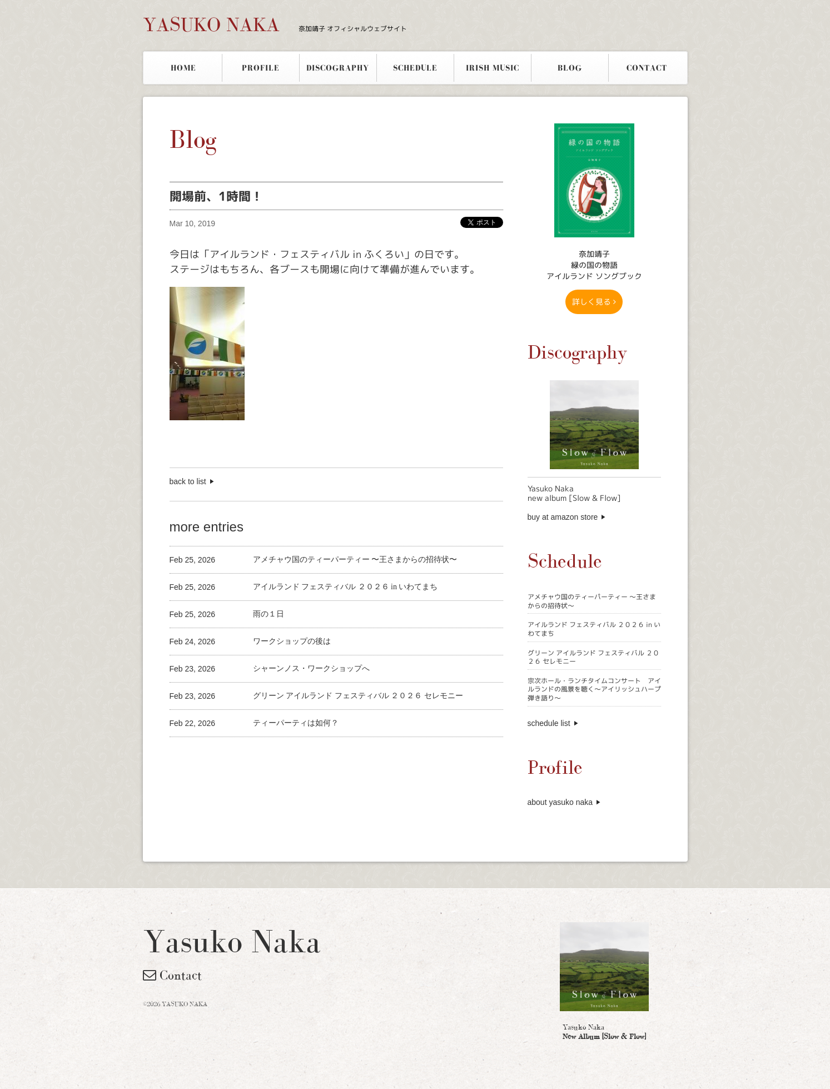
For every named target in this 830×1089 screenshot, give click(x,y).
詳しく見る (594, 301)
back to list (188, 481)
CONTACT (647, 67)
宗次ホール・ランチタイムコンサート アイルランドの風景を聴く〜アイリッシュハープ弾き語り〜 (594, 689)
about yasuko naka (560, 802)
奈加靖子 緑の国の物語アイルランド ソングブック (594, 264)
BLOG (570, 67)
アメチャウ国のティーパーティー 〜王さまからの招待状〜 (592, 601)
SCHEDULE (415, 67)
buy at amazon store (563, 517)
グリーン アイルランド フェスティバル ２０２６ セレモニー (593, 657)
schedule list (549, 723)
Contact (172, 975)
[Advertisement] (300, 756)
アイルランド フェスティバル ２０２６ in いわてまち (594, 629)
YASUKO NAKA (275, 24)
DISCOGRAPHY (337, 67)
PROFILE (261, 67)
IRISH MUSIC (492, 67)
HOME (183, 67)
